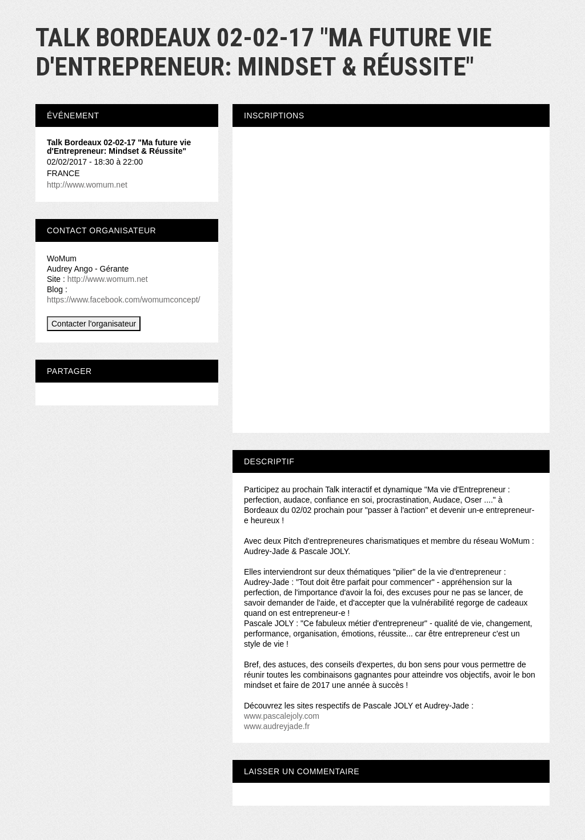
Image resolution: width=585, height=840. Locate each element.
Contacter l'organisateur (93, 323)
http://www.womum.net (87, 184)
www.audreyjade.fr (277, 726)
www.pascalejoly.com (281, 715)
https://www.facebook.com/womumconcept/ (123, 299)
